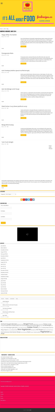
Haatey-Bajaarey (6, 301)
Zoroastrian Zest (4, 356)
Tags (17, 298)
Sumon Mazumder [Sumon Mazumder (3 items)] (24, 332)
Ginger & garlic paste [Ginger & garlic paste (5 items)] (12, 327)
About (2, 392)
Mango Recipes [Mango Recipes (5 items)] (4, 329)
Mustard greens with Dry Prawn (9, 311)
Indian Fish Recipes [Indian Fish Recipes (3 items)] (24, 327)
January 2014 (3, 293)
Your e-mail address (5, 205)
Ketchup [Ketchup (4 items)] (44, 327)
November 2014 (4, 272)
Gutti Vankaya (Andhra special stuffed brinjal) (15, 70)
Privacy (2, 398)
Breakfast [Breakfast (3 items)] (34, 324)
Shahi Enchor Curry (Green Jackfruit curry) (14, 106)
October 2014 (3, 274)
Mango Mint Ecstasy (8, 125)
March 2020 (3, 247)
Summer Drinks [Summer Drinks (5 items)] (9, 332)
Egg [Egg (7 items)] (37, 325)
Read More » (23, 46)
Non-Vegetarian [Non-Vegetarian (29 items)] (24, 329)
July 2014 (2, 280)
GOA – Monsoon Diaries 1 (6, 364)
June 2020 (3, 245)
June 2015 (3, 268)
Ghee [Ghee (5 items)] (7, 327)
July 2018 (2, 258)
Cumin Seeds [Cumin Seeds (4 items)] (21, 325)
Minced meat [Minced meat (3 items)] (9, 329)
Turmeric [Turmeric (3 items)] (32, 332)
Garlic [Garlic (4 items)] (5, 327)
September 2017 (4, 260)
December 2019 (4, 249)
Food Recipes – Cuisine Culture (8, 355)
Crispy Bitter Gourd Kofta (5, 358)
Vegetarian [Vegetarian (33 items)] (45, 332)
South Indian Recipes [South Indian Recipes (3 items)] (49, 329)
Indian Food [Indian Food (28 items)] (32, 327)
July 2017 (2, 264)
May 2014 (3, 284)
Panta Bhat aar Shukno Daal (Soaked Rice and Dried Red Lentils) (13, 361)
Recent (2, 298)
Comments (12, 298)
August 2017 (3, 262)
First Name (3, 211)
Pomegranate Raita (7, 53)
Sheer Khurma (3, 370)
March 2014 (3, 288)
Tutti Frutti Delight (7, 142)
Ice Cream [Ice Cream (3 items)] (18, 327)
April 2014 (3, 286)
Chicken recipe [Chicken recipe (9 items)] (47, 324)
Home (1, 28)
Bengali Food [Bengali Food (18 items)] (28, 324)
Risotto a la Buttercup (5, 366)
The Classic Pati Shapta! (7, 308)
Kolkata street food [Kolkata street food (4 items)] (49, 327)
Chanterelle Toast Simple (5, 369)
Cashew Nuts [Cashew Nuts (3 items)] (40, 324)
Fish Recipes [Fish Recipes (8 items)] (48, 325)
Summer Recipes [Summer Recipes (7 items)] (16, 332)
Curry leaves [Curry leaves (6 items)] (27, 325)
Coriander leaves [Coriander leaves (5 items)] (8, 325)
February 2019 (3, 254)
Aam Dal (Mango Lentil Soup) (10, 89)
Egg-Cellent (5, 315)
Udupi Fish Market (4, 367)
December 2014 (4, 270)
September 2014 (4, 276)
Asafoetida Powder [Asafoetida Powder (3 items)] (20, 324)
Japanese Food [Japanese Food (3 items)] (40, 327)
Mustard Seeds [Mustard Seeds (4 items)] (14, 329)
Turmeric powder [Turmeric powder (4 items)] (37, 332)
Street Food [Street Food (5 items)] (3, 332)
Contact (2, 394)
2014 (5, 28)
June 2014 (3, 282)
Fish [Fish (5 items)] (43, 325)
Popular (6, 298)
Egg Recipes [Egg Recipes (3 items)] (41, 325)
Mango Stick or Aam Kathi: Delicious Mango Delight (10, 363)
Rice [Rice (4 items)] (35, 329)
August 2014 (3, 278)
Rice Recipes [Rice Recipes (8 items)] (39, 329)
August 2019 (3, 251)
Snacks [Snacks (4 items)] (44, 329)
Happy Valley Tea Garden (9, 35)
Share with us (3, 400)
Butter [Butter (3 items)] (37, 324)
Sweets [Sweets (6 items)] (28, 332)
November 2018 (4, 256)
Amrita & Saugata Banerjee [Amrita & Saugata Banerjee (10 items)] (9, 324)
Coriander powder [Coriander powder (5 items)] (15, 325)
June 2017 (3, 266)
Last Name (3, 216)
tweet (3, 48)
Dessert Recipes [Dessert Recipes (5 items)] (33, 325)
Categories (3, 194)
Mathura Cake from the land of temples (10, 304)
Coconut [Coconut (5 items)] (2, 325)
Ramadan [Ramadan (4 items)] (32, 329)
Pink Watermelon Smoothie (6, 360)
